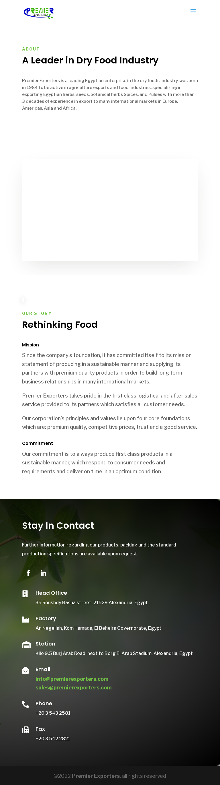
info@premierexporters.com (72, 679)
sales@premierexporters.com (74, 688)
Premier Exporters (96, 776)
